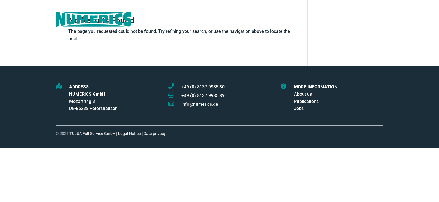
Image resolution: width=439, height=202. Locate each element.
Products (219, 19)
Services (254, 19)
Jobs (299, 108)
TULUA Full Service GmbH (92, 133)
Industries (320, 19)
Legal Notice (129, 133)
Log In (375, 19)
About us (303, 94)
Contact (351, 19)
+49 (203, 86)
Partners (289, 19)
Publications (306, 101)
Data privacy (155, 133)
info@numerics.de (199, 104)
